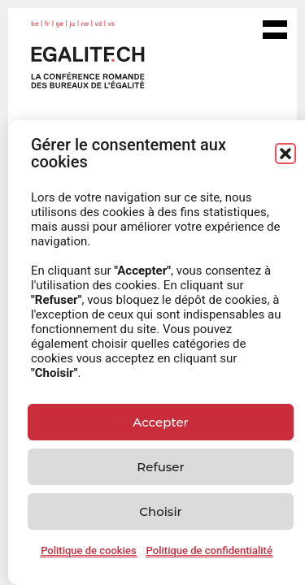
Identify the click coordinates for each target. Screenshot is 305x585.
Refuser (160, 466)
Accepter (160, 422)
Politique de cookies (88, 550)
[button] (285, 153)
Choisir (160, 511)
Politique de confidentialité (209, 550)
